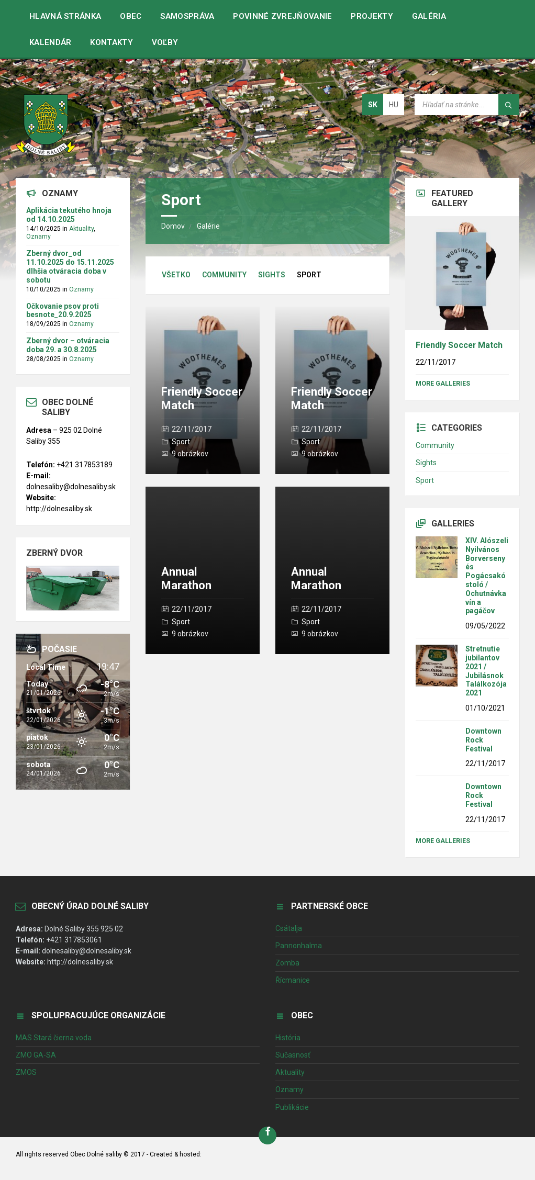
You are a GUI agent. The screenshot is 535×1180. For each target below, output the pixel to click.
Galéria (429, 16)
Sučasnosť (292, 1055)
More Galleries (443, 383)
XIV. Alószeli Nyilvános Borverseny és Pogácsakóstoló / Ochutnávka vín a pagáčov (486, 575)
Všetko (176, 275)
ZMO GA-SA (36, 1055)
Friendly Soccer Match (459, 345)
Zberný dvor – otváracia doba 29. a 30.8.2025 (67, 345)
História (287, 1037)
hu (393, 104)
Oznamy (38, 236)
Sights (271, 275)
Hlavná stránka (65, 16)
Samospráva (187, 16)
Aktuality (81, 228)
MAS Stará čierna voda (54, 1037)
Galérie (208, 226)
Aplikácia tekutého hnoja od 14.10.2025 (69, 214)
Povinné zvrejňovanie (282, 16)
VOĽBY (165, 42)
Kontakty (111, 42)
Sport (181, 441)
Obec (130, 16)
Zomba (287, 963)
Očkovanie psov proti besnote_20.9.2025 (62, 310)
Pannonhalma (298, 945)
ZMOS (26, 1072)
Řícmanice (292, 980)
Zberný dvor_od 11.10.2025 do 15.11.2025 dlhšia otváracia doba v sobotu (70, 266)
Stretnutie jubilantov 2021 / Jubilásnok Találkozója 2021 (486, 671)
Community (224, 275)
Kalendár (50, 42)
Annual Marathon (186, 578)
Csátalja (288, 928)
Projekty (372, 16)
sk (372, 104)
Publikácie (292, 1107)
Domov (173, 226)
